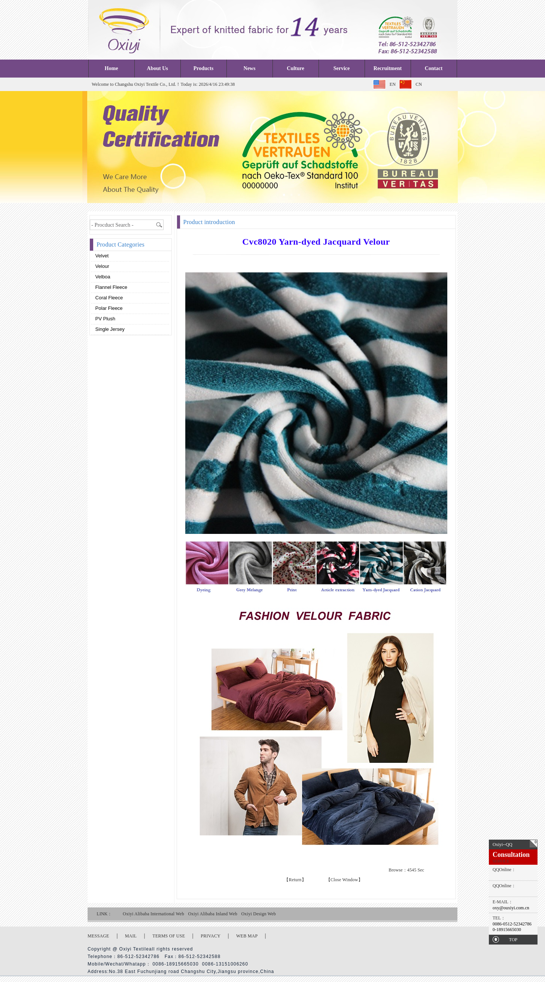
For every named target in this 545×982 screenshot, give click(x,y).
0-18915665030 (507, 929)
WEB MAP (247, 936)
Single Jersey (109, 329)
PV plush (104, 318)
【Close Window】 (344, 879)
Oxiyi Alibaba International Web (153, 913)
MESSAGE (98, 936)
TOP (513, 939)
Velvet (101, 256)
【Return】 (295, 879)
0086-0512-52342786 (512, 924)
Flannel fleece (110, 287)
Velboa (102, 277)
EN (393, 84)
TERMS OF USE (168, 936)
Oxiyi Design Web (258, 913)
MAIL (131, 936)
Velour (101, 266)
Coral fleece (108, 297)
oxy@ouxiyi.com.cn (511, 907)
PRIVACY (210, 936)
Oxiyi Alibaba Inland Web (212, 913)
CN (418, 84)
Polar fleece (108, 308)
